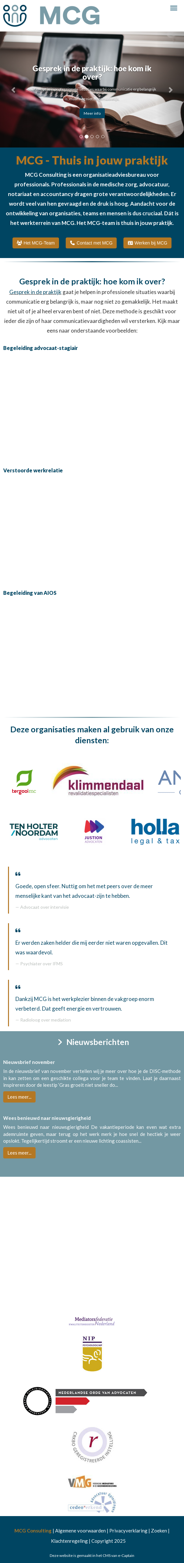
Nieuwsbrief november (29, 1062)
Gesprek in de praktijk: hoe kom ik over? (92, 281)
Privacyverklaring (128, 1530)
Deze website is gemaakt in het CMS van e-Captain (92, 1555)
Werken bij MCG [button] (147, 243)
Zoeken (159, 1530)
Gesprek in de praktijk (35, 292)
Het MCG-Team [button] (36, 243)
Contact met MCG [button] (91, 243)
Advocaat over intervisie (44, 907)
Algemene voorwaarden (80, 1530)
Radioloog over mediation (45, 1020)
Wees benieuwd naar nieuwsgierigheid (47, 1118)
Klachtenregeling (69, 1541)
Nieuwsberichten (92, 1042)
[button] (14, 89)
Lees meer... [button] (19, 1097)
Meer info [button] (92, 113)
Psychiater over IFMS (41, 963)
